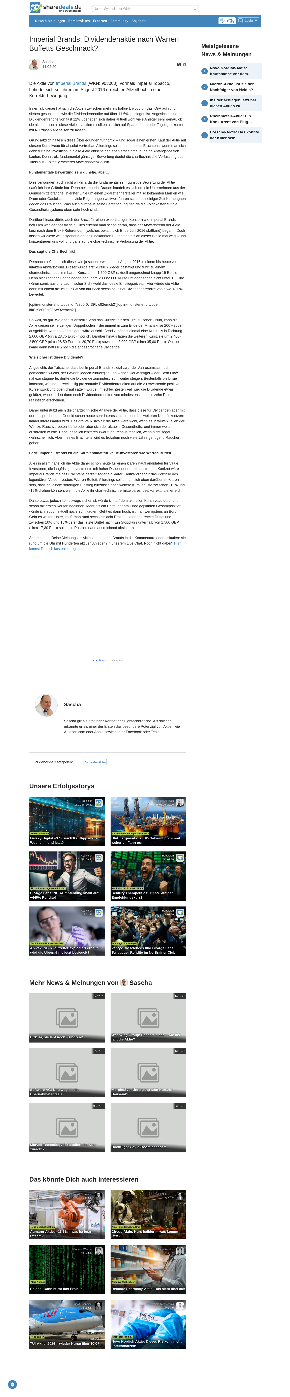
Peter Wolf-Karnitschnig (160, 1304)
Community (119, 21)
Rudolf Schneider (82, 1194)
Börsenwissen (79, 21)
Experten (100, 21)
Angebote (139, 21)
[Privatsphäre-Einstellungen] (12, 1384)
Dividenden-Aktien (95, 762)
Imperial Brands (71, 83)
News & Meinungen (50, 21)
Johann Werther (83, 1249)
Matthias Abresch (164, 800)
